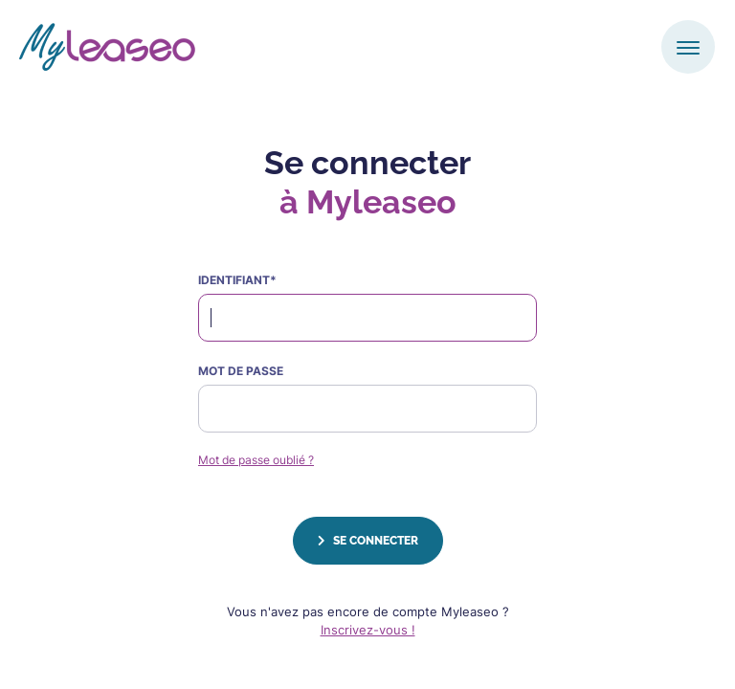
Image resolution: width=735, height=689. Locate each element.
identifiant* (237, 280)
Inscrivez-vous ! (368, 629)
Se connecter (368, 540)
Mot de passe (240, 371)
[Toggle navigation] (688, 47)
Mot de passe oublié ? (256, 460)
